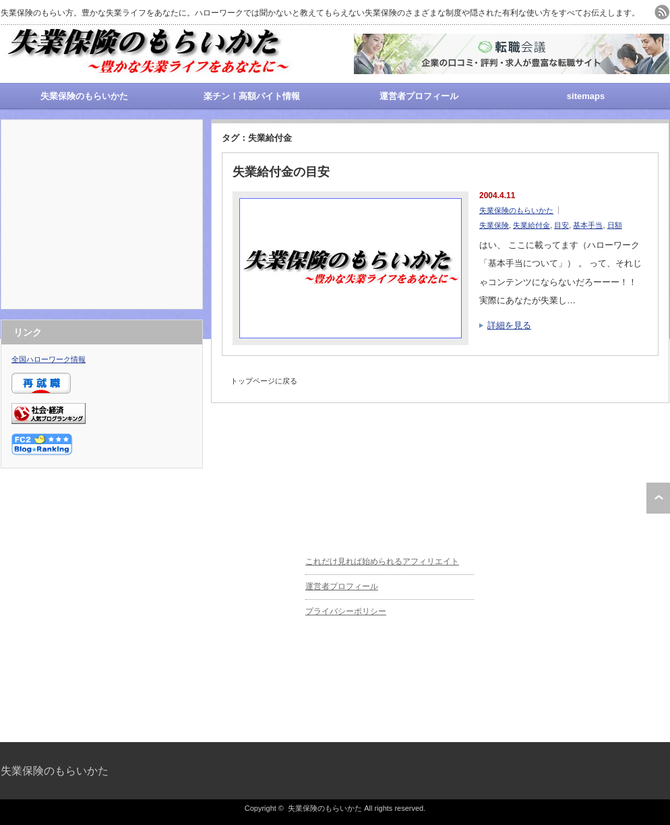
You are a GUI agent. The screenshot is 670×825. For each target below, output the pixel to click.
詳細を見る (509, 325)
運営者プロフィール (418, 96)
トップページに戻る (264, 381)
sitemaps (586, 96)
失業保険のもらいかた (84, 96)
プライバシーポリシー (345, 611)
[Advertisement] (101, 214)
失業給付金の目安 (281, 172)
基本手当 (588, 225)
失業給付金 (531, 225)
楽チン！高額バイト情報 (252, 96)
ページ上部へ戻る (658, 498)
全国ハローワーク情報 (48, 359)
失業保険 (494, 225)
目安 (561, 225)
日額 (614, 225)
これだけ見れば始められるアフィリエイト (382, 561)
